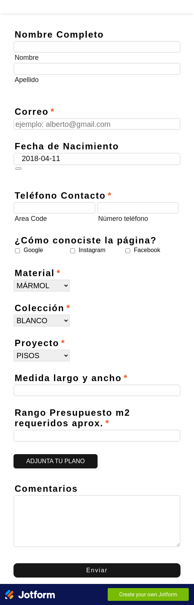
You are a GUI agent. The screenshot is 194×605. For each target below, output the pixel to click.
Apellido (27, 80)
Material (38, 273)
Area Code (31, 218)
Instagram (92, 250)
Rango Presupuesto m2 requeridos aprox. (72, 417)
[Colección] (42, 321)
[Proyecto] (42, 356)
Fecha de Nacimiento (67, 146)
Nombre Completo (59, 34)
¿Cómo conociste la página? (86, 240)
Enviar (97, 570)
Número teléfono (123, 218)
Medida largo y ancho (71, 378)
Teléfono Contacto (63, 195)
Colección (43, 308)
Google (33, 250)
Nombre (27, 57)
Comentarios (46, 488)
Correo (35, 111)
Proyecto (40, 343)
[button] (18, 168)
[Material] (42, 286)
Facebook (147, 250)
